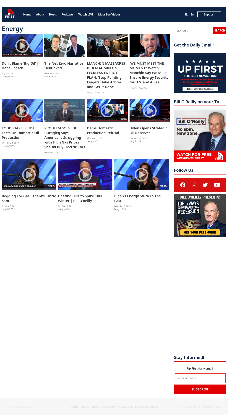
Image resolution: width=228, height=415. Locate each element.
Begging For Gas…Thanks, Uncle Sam (29, 198)
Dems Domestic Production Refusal (103, 130)
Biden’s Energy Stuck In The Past (137, 198)
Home (27, 14)
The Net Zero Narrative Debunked (63, 65)
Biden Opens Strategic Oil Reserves (148, 130)
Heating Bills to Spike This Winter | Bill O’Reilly (80, 198)
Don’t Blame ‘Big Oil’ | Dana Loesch (20, 65)
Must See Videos (109, 14)
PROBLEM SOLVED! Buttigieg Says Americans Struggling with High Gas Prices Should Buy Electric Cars (64, 137)
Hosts (53, 14)
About (40, 14)
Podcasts (67, 14)
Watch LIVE (86, 14)
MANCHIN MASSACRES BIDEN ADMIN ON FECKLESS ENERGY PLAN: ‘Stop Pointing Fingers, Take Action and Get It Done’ (106, 75)
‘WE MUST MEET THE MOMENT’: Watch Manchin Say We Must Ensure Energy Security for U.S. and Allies (149, 72)
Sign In (189, 14)
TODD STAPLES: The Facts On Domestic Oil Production (20, 133)
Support (209, 14)
